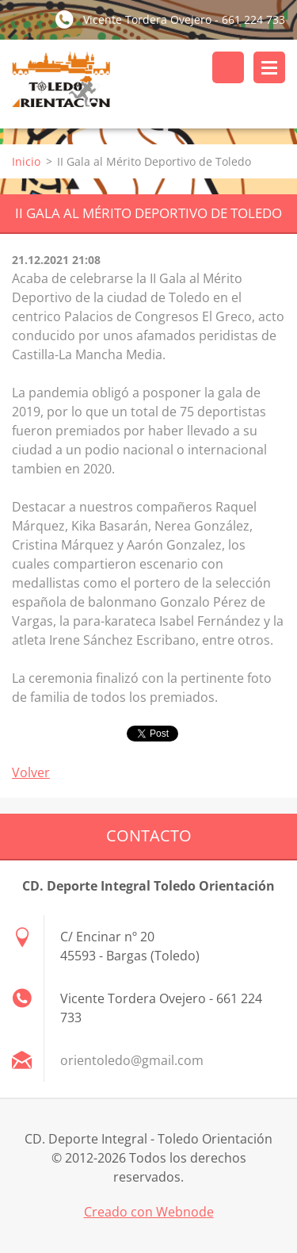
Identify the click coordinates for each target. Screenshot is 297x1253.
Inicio (26, 161)
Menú (269, 67)
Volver (31, 772)
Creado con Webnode (149, 1211)
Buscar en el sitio (228, 67)
